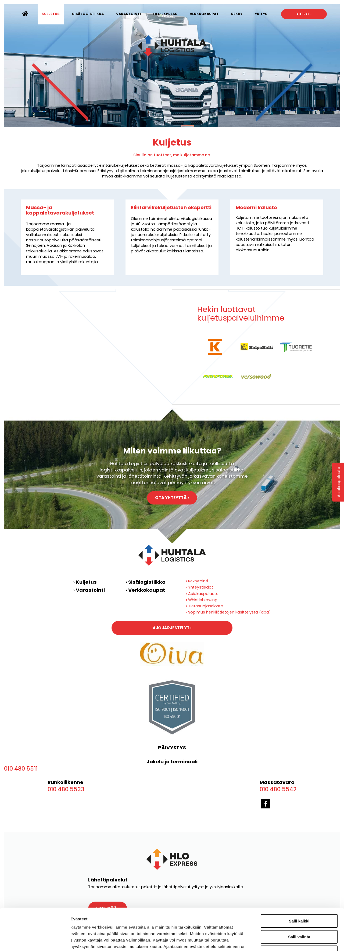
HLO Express (165, 14)
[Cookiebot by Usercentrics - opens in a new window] (34, 941)
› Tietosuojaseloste (204, 606)
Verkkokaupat (204, 14)
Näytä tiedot (311, 940)
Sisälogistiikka (88, 14)
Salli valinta (299, 901)
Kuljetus (51, 14)
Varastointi (128, 14)
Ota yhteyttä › (172, 497)
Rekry (236, 14)
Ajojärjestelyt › (172, 628)
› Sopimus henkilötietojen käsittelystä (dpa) (228, 612)
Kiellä (299, 916)
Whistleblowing (202, 599)
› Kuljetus (85, 582)
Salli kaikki (299, 885)
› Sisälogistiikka (146, 582)
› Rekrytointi (197, 581)
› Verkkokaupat (145, 590)
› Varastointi (89, 590)
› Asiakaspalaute (202, 593)
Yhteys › (303, 14)
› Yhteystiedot (199, 587)
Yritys (261, 14)
